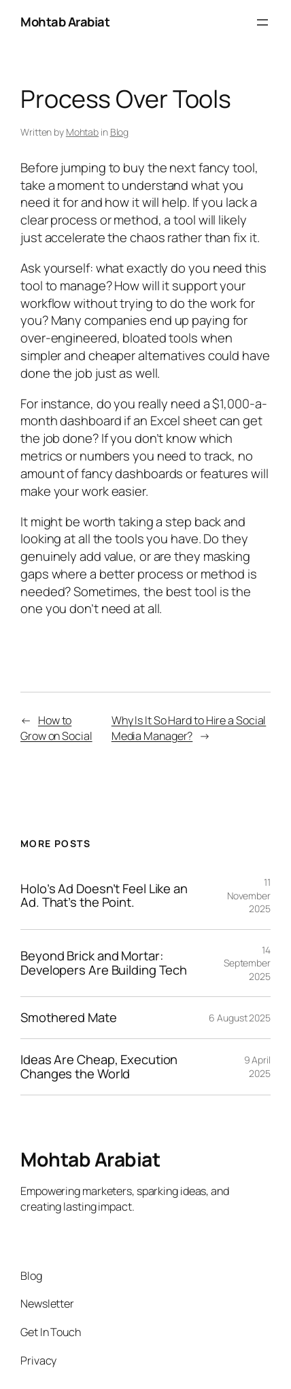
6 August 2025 (240, 1017)
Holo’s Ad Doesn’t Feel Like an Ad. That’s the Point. (104, 895)
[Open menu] (262, 22)
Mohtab (82, 131)
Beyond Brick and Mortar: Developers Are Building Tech (103, 963)
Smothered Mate (68, 1018)
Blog (119, 131)
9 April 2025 (257, 1066)
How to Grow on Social (56, 728)
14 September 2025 (247, 963)
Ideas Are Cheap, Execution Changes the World (98, 1066)
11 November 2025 (249, 895)
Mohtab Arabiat (64, 22)
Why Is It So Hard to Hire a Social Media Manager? (189, 728)
